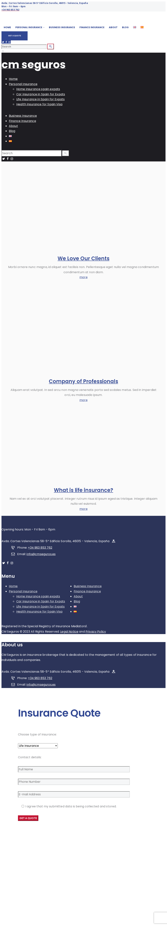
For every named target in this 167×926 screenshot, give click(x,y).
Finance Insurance (87, 591)
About (78, 596)
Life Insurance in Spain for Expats (40, 606)
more (83, 277)
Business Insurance (88, 586)
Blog (77, 601)
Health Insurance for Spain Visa (39, 611)
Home (13, 586)
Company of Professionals (83, 381)
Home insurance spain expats (38, 596)
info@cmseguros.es (41, 554)
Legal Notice (69, 631)
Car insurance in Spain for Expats (40, 601)
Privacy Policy (96, 631)
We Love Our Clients (83, 258)
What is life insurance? (83, 490)
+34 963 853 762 (40, 547)
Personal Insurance (23, 591)
